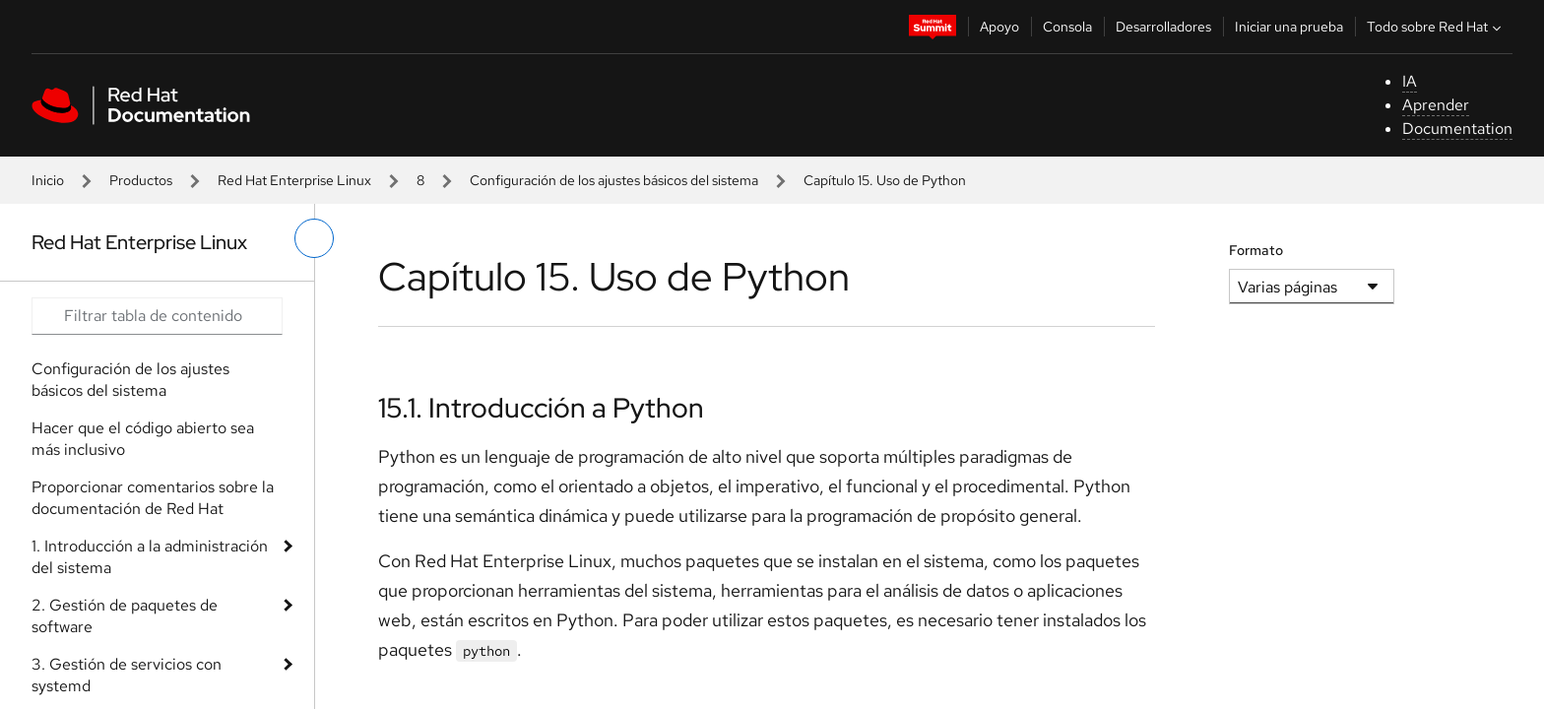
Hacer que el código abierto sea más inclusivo (143, 439)
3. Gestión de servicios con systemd (127, 675)
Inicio (48, 180)
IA (1409, 81)
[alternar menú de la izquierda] (314, 238)
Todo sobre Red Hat (1436, 26)
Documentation (1457, 128)
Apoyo (999, 26)
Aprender (1435, 105)
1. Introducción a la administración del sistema (150, 557)
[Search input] (157, 316)
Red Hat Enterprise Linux (294, 180)
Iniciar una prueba (1289, 26)
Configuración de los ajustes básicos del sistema (614, 180)
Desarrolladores (1163, 26)
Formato (1256, 250)
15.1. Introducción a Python (541, 407)
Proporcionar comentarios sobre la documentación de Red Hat (153, 498)
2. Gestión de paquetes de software (125, 616)
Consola (1067, 26)
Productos (140, 180)
